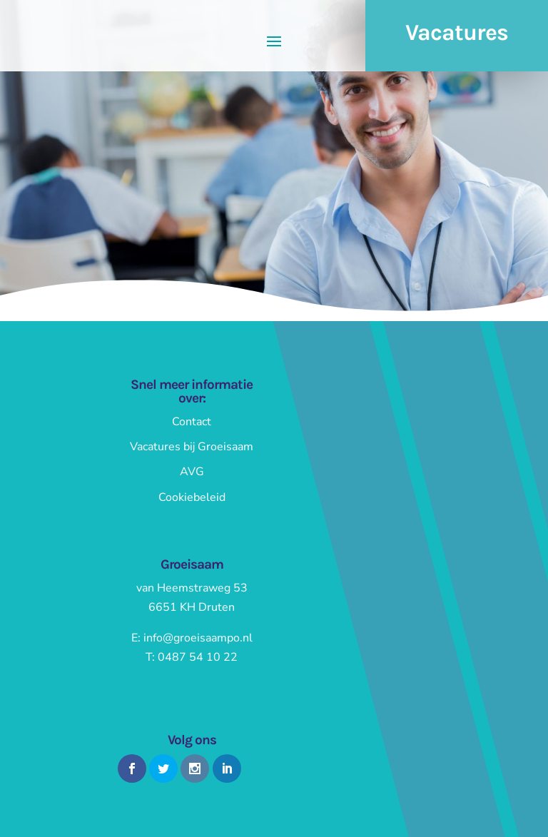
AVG (192, 472)
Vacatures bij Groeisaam (191, 447)
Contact (191, 422)
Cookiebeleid (191, 497)
